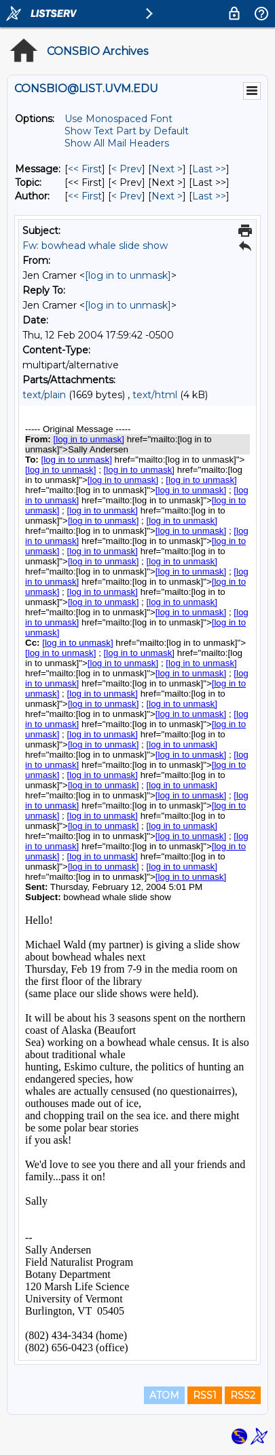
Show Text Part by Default (127, 131)
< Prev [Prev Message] (126, 169)
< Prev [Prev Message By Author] (126, 196)
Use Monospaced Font (118, 119)
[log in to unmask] (128, 275)
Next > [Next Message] (167, 169)
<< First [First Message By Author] (85, 196)
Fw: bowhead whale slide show (95, 245)
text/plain (44, 395)
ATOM (164, 1395)
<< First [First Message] (85, 169)
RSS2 (242, 1395)
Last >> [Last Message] (209, 169)
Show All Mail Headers (117, 143)
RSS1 (205, 1395)
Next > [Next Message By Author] (167, 196)
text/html (154, 395)
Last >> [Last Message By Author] (209, 196)
